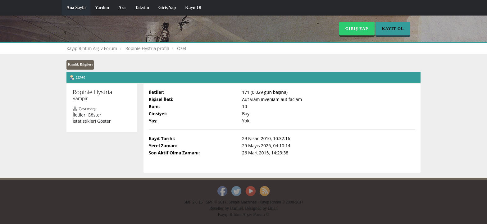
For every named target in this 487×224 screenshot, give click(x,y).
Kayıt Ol (193, 7)
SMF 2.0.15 (193, 202)
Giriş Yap (167, 7)
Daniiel (236, 208)
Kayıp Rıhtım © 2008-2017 (281, 202)
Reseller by (219, 208)
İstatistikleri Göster (92, 121)
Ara (121, 7)
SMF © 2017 (216, 202)
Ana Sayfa (76, 7)
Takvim (142, 7)
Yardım (102, 7)
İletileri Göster (87, 115)
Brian (273, 208)
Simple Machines (243, 202)
